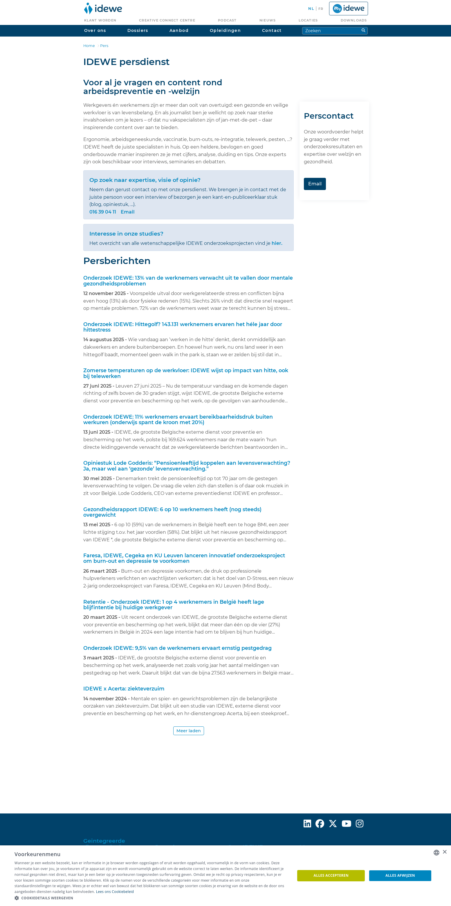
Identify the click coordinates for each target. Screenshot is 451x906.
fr (320, 9)
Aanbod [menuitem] (179, 30)
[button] (151, 898)
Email (128, 212)
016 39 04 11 (102, 212)
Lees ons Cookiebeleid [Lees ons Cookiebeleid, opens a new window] (115, 891)
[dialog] (225, 875)
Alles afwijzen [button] (400, 875)
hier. (277, 243)
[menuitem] (103, 8)
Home (89, 46)
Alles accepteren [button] (331, 875)
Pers (104, 46)
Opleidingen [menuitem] (225, 30)
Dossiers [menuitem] (137, 30)
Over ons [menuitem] (95, 30)
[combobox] (436, 853)
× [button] (444, 852)
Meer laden (188, 730)
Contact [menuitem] (272, 30)
